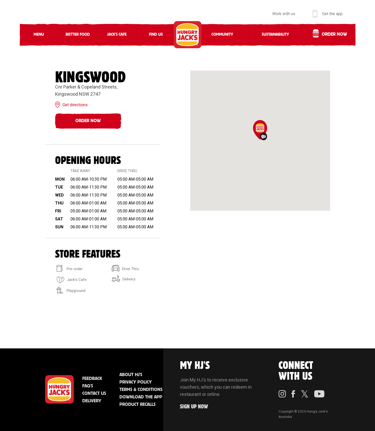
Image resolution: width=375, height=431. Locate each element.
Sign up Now (194, 407)
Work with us (283, 13)
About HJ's (130, 374)
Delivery (91, 401)
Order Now (88, 120)
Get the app (332, 13)
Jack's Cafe (117, 34)
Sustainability (275, 34)
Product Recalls (137, 404)
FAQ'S (87, 386)
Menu (39, 34)
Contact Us (94, 393)
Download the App (140, 397)
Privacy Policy (135, 382)
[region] (260, 141)
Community (222, 34)
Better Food (78, 34)
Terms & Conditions (141, 389)
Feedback (92, 378)
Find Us (156, 34)
